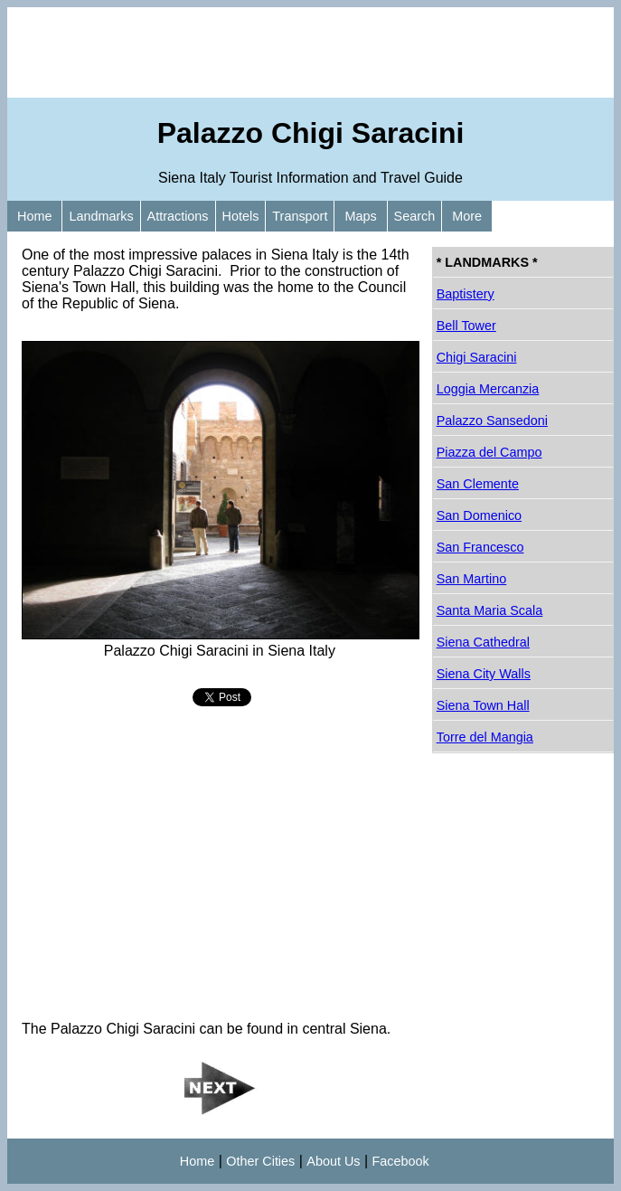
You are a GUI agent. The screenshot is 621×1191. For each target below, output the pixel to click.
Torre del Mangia (485, 737)
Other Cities (260, 1161)
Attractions (178, 216)
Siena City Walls (484, 673)
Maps (360, 216)
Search (415, 216)
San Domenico (479, 515)
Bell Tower (466, 325)
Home (34, 216)
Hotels (240, 216)
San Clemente (478, 484)
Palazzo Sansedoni (492, 420)
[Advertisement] (310, 52)
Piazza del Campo (489, 452)
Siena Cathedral (483, 642)
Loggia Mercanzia (488, 389)
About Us (333, 1161)
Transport (299, 216)
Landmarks (101, 216)
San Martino (472, 579)
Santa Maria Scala (490, 610)
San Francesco (480, 547)
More (466, 216)
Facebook (400, 1161)
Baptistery (465, 294)
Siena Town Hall (483, 705)
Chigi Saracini (477, 357)
